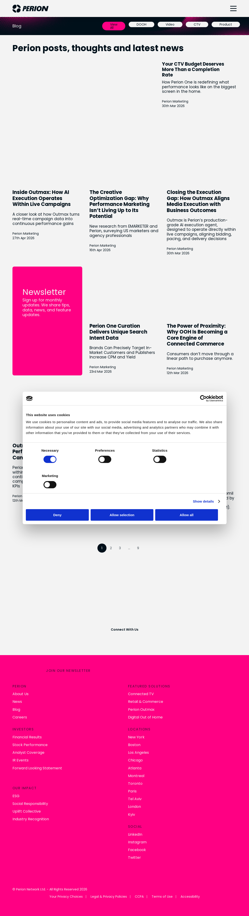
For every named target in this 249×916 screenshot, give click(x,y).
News (17, 701)
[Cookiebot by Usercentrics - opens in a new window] (203, 411)
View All (113, 26)
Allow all (191, 502)
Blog (16, 708)
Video (170, 24)
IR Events (20, 759)
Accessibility (190, 896)
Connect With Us (124, 629)
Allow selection (124, 502)
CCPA (139, 896)
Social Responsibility (30, 803)
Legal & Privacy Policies (109, 896)
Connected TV (141, 693)
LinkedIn (135, 833)
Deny (58, 502)
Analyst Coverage (28, 751)
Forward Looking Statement (37, 767)
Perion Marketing (179, 101)
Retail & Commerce (145, 701)
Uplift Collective (26, 810)
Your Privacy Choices (66, 896)
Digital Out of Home (145, 716)
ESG (15, 795)
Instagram (137, 841)
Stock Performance (30, 744)
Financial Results (27, 736)
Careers (19, 716)
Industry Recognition (30, 818)
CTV (197, 24)
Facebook (137, 849)
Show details (203, 489)
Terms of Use (162, 896)
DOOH (141, 24)
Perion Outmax (141, 708)
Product (226, 24)
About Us (20, 693)
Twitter (134, 856)
